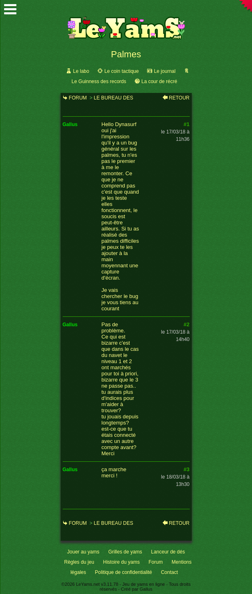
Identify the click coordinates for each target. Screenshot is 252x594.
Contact (169, 572)
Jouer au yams (83, 552)
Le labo (81, 71)
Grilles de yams (125, 552)
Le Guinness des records (99, 81)
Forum (78, 98)
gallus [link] (70, 124)
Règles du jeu (79, 562)
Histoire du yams (121, 562)
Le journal (165, 71)
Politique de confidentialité (123, 572)
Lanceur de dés (168, 552)
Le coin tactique (121, 71)
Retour (179, 98)
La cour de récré (159, 81)
